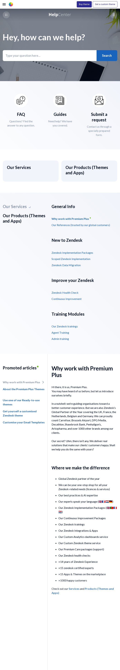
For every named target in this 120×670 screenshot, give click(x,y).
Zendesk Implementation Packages (72, 252)
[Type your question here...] (60, 55)
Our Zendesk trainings (65, 326)
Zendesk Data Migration (66, 265)
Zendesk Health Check (65, 292)
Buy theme (84, 4)
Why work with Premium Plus (70, 218)
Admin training (60, 338)
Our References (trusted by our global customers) (81, 225)
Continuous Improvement (67, 298)
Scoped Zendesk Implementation (71, 258)
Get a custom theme (105, 4)
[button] (6, 14)
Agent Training (60, 332)
